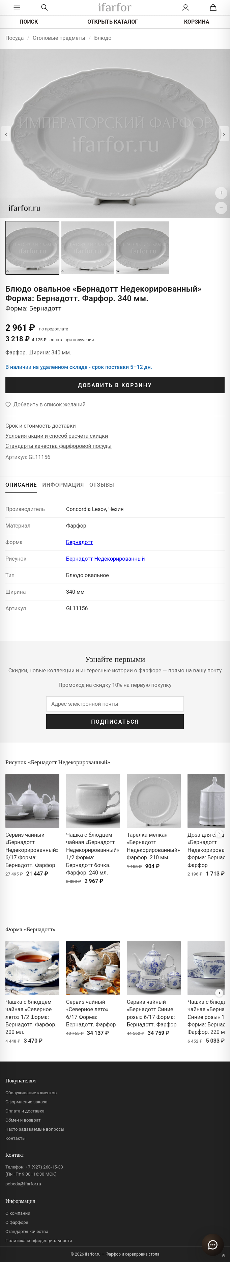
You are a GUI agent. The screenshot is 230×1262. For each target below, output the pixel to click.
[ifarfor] (115, 7)
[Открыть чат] (213, 1245)
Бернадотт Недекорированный (105, 559)
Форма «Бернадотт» (30, 929)
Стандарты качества (26, 1231)
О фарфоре (16, 1222)
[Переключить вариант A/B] (224, 1256)
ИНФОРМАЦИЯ (63, 485)
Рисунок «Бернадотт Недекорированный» (57, 762)
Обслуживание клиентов (31, 1092)
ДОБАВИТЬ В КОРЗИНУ (115, 385)
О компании (17, 1213)
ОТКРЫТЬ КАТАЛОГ (112, 22)
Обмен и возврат (22, 1120)
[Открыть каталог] (16, 7)
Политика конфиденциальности (38, 1240)
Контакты (15, 1138)
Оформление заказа (26, 1101)
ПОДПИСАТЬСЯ (115, 722)
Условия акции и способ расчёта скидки (56, 436)
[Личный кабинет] (185, 7)
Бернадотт (79, 542)
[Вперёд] (219, 834)
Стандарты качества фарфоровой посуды (58, 446)
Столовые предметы (59, 38)
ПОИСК (29, 22)
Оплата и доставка (25, 1110)
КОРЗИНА (196, 22)
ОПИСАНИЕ (21, 485)
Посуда (14, 38)
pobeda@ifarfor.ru (23, 1183)
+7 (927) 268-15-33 (44, 1167)
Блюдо (102, 38)
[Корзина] (213, 7)
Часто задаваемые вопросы (34, 1129)
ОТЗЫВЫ (101, 485)
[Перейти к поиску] (44, 7)
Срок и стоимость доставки (40, 426)
